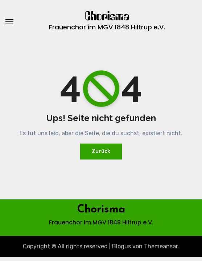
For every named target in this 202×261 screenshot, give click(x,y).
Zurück (101, 151)
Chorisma (101, 209)
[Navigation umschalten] (9, 21)
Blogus (121, 246)
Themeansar (161, 246)
